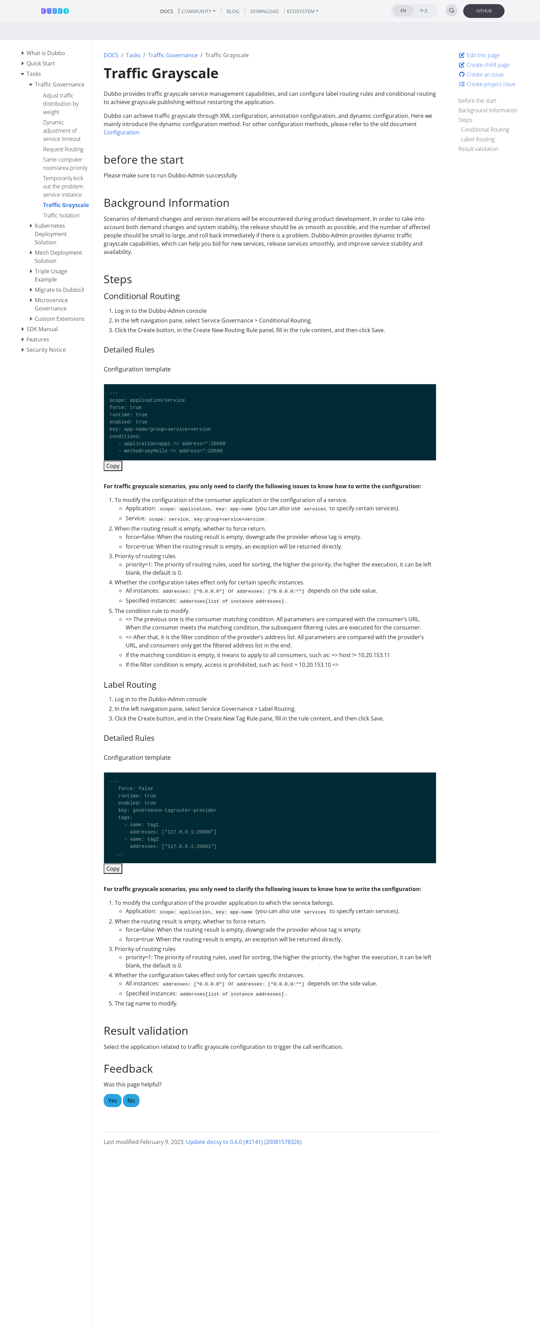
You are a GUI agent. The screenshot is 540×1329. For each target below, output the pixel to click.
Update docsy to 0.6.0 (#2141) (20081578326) (244, 1142)
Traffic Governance (173, 55)
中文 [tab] (424, 10)
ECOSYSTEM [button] (301, 11)
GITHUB (484, 11)
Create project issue (487, 84)
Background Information (487, 110)
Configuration (121, 132)
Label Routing (478, 139)
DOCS (111, 55)
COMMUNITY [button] (196, 11)
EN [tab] (403, 10)
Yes (112, 1100)
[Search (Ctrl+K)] (452, 10)
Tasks (133, 55)
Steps (465, 120)
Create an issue (481, 74)
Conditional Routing (485, 129)
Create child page (484, 65)
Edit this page (479, 55)
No (131, 1100)
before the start (477, 100)
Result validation (478, 149)
